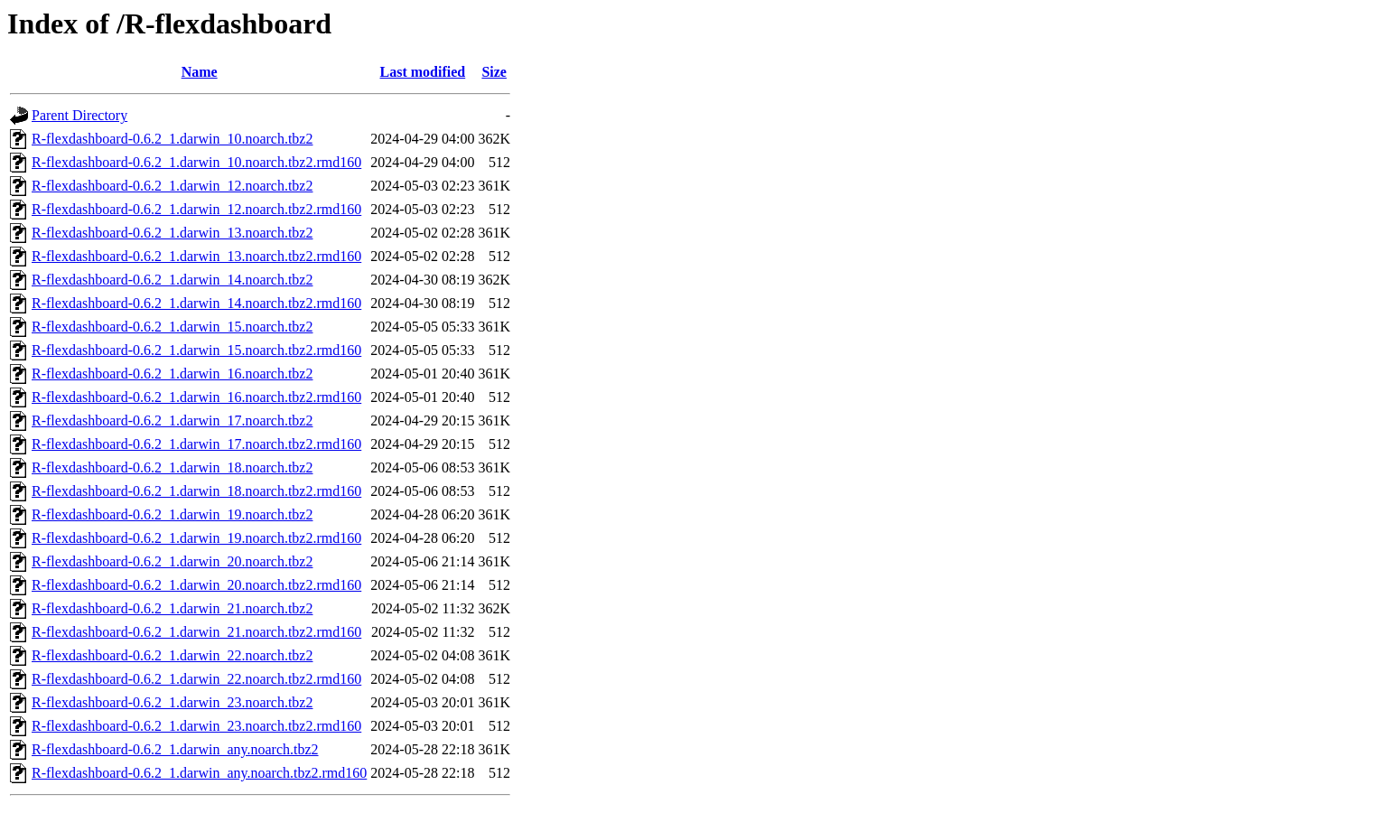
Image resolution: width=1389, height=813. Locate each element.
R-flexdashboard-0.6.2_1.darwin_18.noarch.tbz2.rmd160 (196, 491)
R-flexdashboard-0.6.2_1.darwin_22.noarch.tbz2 (172, 655)
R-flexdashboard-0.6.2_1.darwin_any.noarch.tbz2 (175, 749)
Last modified (423, 71)
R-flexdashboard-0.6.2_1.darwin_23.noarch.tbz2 (172, 702)
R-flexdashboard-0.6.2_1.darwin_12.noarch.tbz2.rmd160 (196, 209)
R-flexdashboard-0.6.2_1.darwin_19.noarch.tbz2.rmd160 (196, 538)
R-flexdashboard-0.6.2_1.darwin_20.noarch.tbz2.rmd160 (196, 585)
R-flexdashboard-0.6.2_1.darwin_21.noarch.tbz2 (172, 608)
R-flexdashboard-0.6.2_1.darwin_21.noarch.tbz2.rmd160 (196, 632)
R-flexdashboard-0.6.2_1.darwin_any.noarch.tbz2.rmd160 (199, 772)
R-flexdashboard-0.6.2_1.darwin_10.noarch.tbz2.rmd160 (196, 162)
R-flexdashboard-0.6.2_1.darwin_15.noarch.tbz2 (172, 326)
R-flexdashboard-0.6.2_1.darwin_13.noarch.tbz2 (172, 232)
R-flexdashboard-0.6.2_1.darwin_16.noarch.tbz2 (172, 373)
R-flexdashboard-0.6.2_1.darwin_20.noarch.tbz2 (172, 561)
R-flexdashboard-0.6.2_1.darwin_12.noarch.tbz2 (172, 185)
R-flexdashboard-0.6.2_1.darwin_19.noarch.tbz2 (172, 514)
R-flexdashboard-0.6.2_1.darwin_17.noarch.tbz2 (172, 420)
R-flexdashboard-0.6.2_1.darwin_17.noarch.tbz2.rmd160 (196, 444)
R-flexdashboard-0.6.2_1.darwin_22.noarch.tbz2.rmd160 (196, 679)
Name (200, 71)
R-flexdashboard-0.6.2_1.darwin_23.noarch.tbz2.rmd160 (196, 726)
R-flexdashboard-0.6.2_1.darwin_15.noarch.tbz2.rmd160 (196, 350)
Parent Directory (79, 115)
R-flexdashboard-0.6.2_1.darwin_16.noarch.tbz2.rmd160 (196, 397)
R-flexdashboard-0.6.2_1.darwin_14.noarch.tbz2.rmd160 (196, 303)
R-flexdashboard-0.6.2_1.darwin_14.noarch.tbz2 (172, 279)
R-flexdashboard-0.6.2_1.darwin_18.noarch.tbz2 (172, 467)
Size (494, 71)
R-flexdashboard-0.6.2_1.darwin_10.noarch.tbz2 (172, 138)
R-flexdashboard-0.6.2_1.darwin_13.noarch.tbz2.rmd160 (196, 256)
